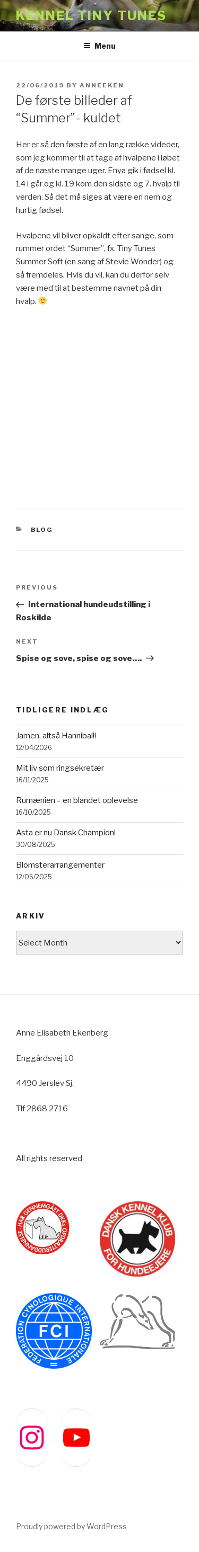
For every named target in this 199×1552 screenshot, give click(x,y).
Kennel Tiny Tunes (91, 15)
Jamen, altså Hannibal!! (56, 736)
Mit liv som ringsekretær (60, 768)
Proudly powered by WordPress (71, 1526)
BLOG (42, 529)
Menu (99, 45)
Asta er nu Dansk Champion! (66, 832)
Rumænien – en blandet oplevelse (77, 800)
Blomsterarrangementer (60, 865)
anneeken (102, 85)
